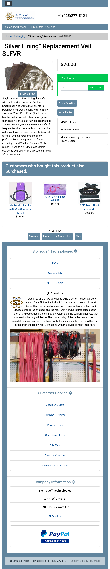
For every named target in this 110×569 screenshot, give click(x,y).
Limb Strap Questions (43, 26)
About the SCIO (55, 283)
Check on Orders (55, 404)
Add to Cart (96, 87)
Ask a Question (67, 103)
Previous (34, 236)
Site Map (55, 445)
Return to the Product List (57, 236)
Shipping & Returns (55, 415)
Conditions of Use (55, 435)
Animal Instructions (15, 26)
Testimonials (55, 273)
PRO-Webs (94, 560)
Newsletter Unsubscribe (55, 465)
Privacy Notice (55, 425)
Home (8, 36)
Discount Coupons (55, 455)
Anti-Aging (20, 36)
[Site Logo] (20, 16)
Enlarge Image (27, 93)
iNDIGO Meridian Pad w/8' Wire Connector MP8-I (20, 209)
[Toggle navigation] (8, 3)
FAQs (55, 263)
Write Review (66, 112)
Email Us (55, 516)
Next (78, 236)
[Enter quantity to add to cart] (74, 88)
